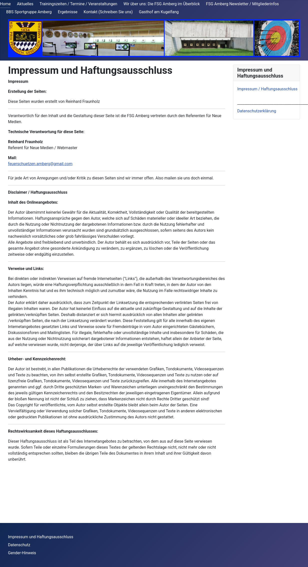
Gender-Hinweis (22, 552)
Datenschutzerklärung (256, 111)
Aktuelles (25, 4)
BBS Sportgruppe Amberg (29, 12)
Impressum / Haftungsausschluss (267, 89)
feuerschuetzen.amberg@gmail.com (40, 163)
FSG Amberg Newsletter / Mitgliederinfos (242, 4)
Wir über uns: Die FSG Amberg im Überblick (161, 4)
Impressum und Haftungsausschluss (40, 536)
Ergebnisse (68, 12)
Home (5, 4)
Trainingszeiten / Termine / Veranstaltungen (78, 4)
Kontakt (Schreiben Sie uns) (108, 12)
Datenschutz (19, 544)
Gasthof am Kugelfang (159, 12)
